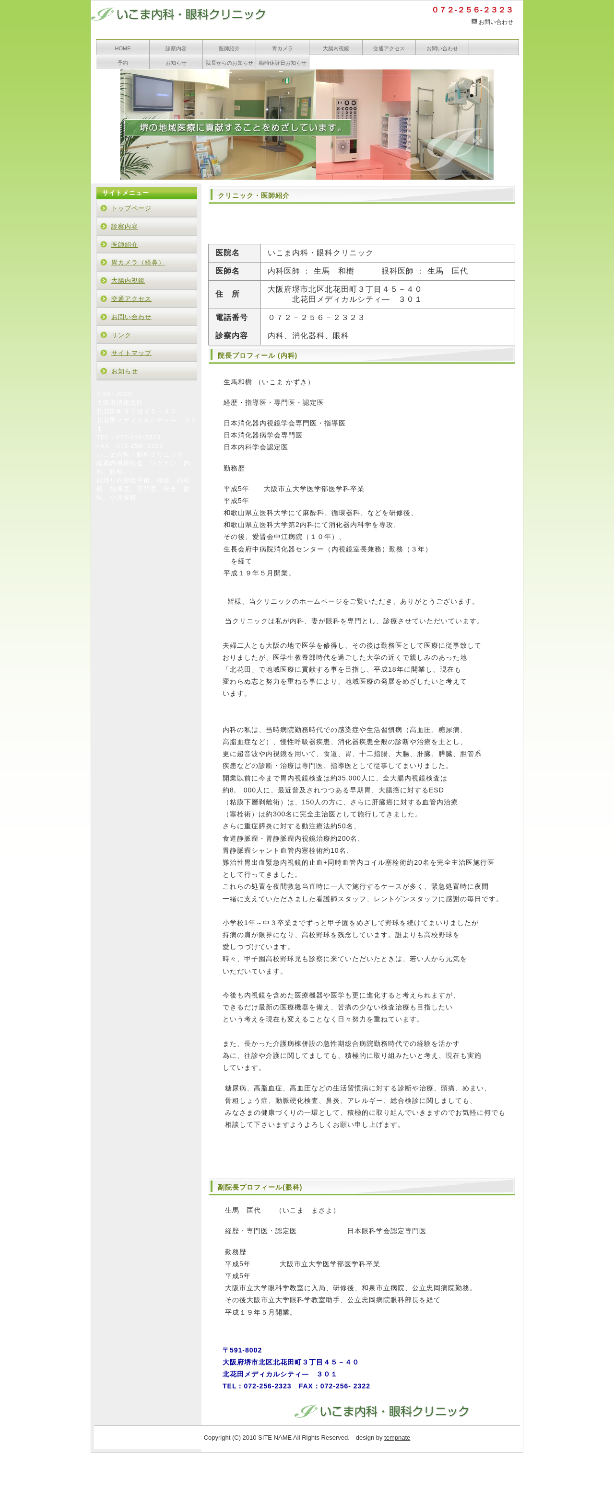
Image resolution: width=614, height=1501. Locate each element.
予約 (123, 63)
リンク (121, 335)
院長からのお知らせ (229, 63)
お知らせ (176, 63)
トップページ (131, 208)
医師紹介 (229, 48)
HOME (123, 48)
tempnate (397, 1437)
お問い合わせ (496, 22)
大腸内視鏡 (336, 48)
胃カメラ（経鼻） (138, 262)
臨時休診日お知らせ (283, 63)
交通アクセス (389, 48)
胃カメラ (282, 48)
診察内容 (176, 48)
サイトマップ (131, 352)
